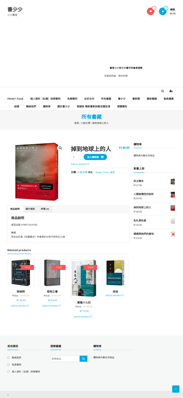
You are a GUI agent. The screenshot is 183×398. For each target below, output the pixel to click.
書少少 (14, 9)
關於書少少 (63, 106)
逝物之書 (52, 291)
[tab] (15, 209)
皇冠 (112, 172)
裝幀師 (21, 291)
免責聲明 (72, 98)
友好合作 (89, 98)
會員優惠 (169, 98)
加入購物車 (93, 157)
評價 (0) (45, 208)
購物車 (47, 106)
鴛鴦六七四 (84, 302)
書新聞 (136, 98)
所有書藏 (106, 98)
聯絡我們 (31, 106)
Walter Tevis (102, 172)
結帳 (16, 106)
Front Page (15, 98)
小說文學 (85, 123)
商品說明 (15, 208)
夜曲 (115, 291)
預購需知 (122, 106)
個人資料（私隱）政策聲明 (45, 98)
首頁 (76, 123)
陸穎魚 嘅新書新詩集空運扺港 (93, 106)
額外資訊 (30, 208)
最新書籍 (152, 98)
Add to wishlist (80, 164)
